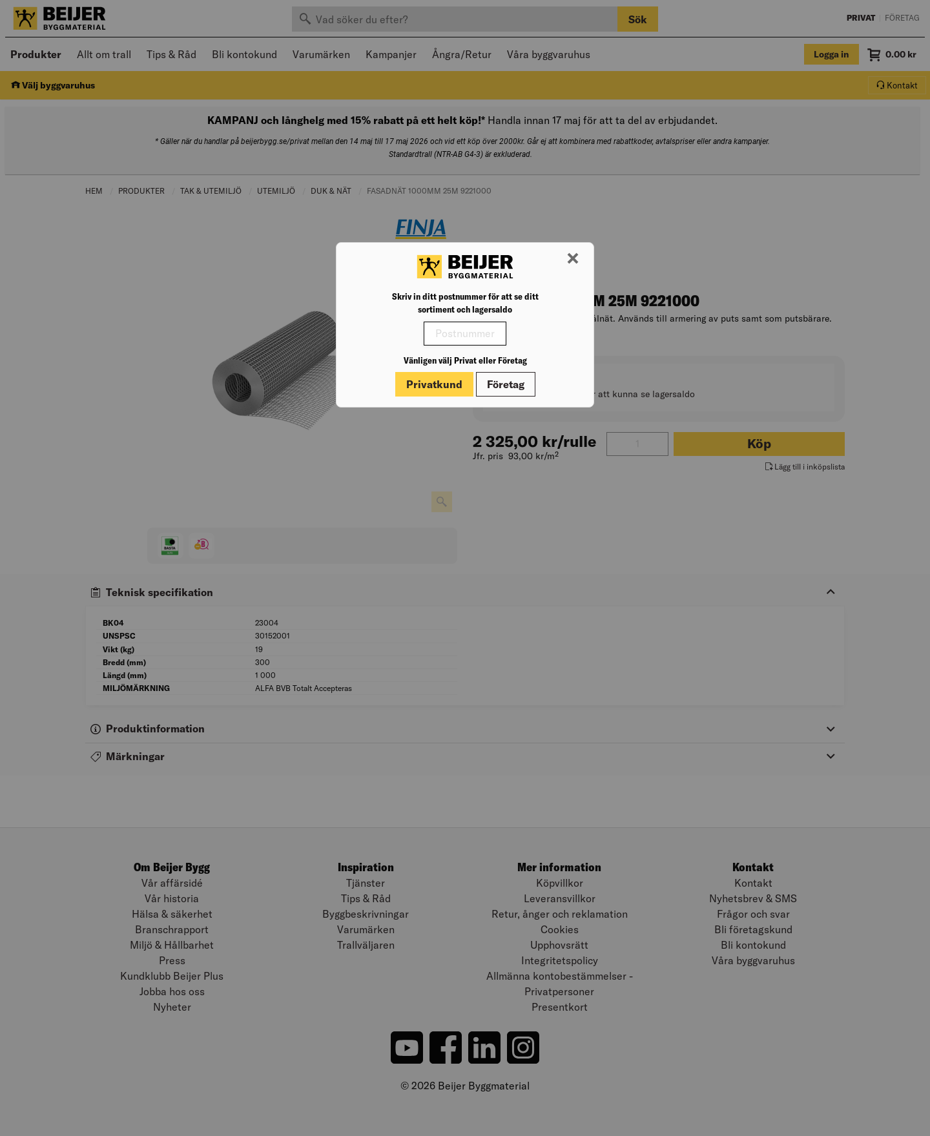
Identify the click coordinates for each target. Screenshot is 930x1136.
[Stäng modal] (573, 259)
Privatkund (434, 384)
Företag (505, 384)
